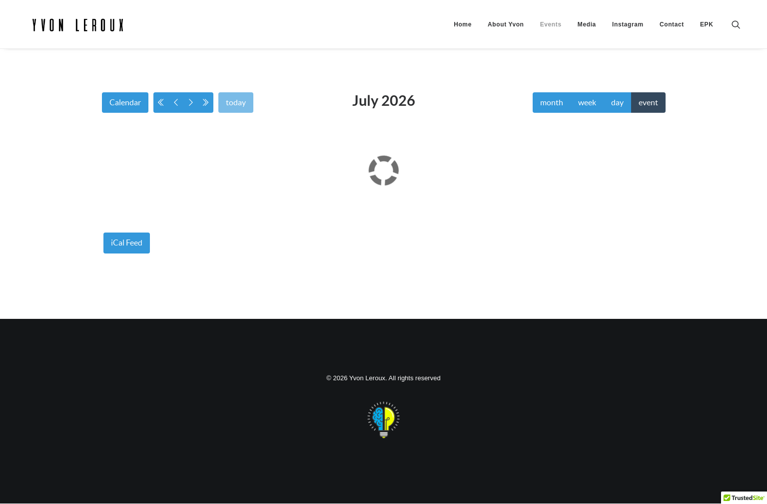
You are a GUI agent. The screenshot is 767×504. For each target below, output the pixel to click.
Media (587, 33)
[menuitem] (463, 33)
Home (463, 33)
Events (551, 33)
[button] (741, 33)
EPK (706, 33)
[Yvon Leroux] (106, 33)
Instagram (628, 33)
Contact (672, 33)
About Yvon (506, 33)
